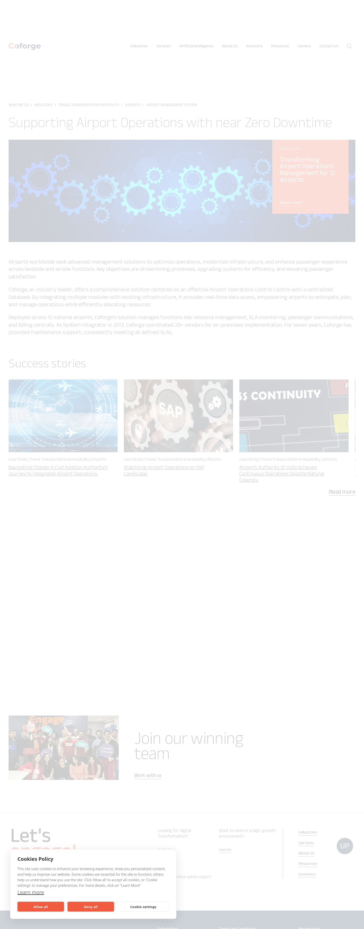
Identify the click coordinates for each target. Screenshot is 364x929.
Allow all (41, 906)
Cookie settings (143, 906)
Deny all (91, 906)
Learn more (30, 892)
